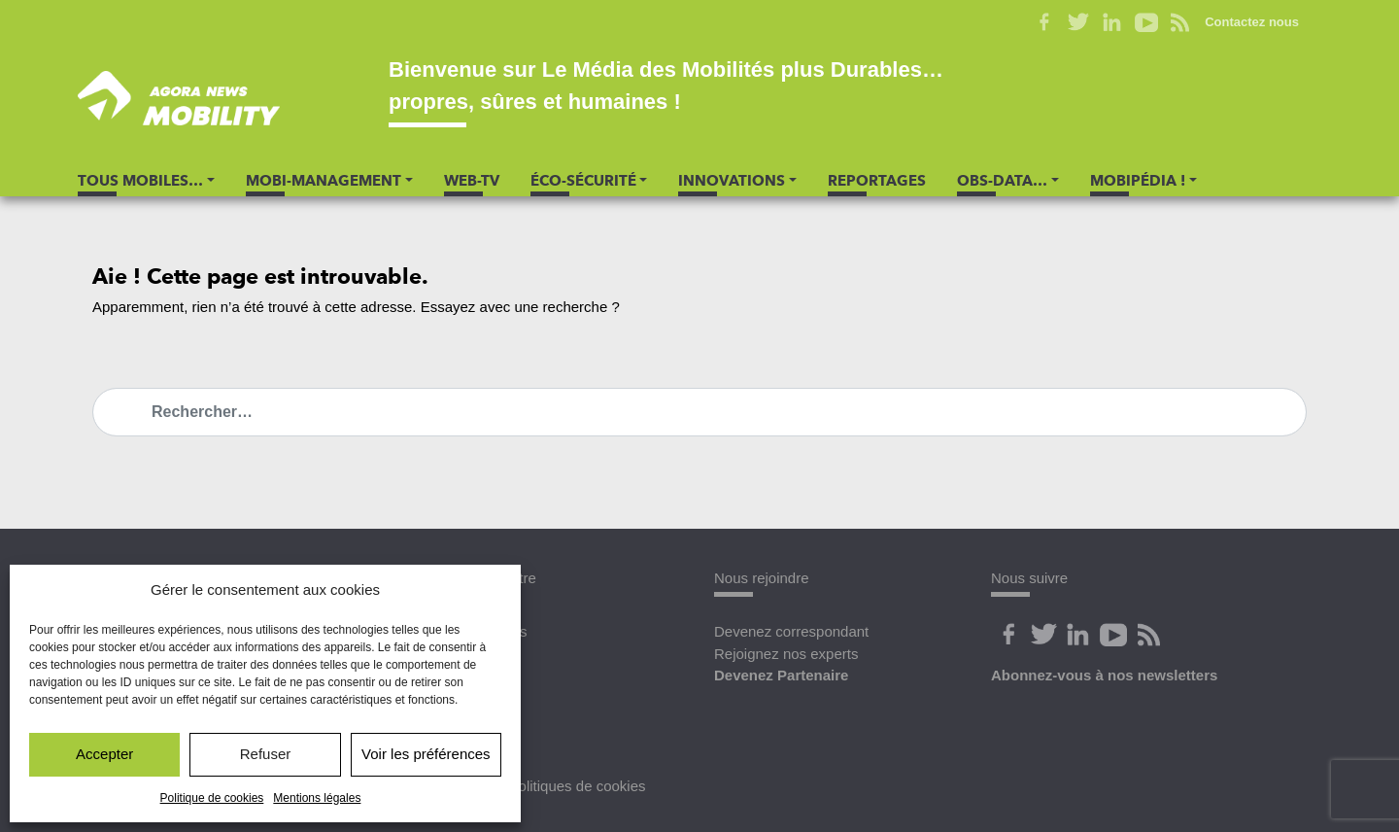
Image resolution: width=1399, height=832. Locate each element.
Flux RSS (1180, 22)
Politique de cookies (212, 798)
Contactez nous (1252, 22)
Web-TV (471, 181)
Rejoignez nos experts (786, 653)
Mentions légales (316, 798)
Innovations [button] (731, 181)
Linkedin (1112, 22)
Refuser (265, 753)
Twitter (1078, 22)
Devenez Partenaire (781, 675)
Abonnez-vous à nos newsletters (1104, 675)
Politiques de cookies (577, 786)
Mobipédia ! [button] (1137, 181)
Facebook (1044, 22)
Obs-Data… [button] (1002, 181)
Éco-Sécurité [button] (583, 181)
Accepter (104, 753)
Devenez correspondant (791, 631)
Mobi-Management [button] (323, 181)
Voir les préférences (426, 753)
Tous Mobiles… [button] (140, 181)
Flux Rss (1148, 634)
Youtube (1146, 22)
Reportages (877, 181)
